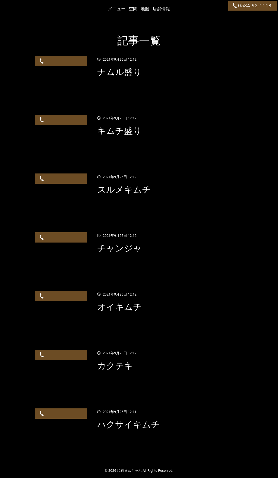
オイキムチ (119, 307)
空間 (133, 8)
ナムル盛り (119, 72)
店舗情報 (161, 8)
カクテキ (115, 366)
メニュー (116, 8)
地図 (145, 8)
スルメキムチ (124, 189)
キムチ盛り (119, 131)
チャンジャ (119, 248)
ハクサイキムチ (128, 424)
